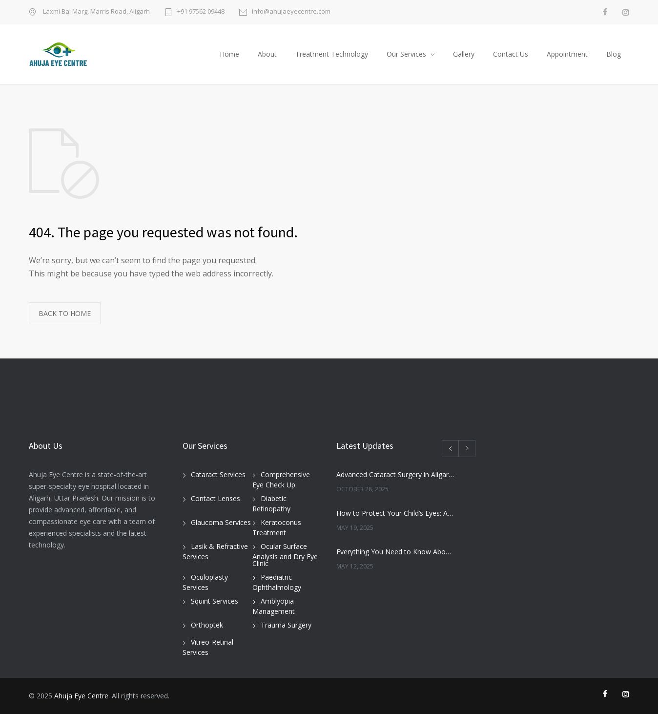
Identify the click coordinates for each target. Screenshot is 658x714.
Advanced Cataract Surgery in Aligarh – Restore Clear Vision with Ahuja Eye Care (395, 474)
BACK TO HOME (65, 313)
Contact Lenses (215, 498)
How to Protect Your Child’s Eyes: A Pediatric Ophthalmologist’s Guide (395, 513)
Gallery (463, 54)
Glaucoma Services (221, 522)
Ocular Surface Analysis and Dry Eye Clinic (285, 555)
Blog (613, 54)
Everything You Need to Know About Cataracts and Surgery (395, 551)
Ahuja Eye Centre (81, 695)
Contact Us (510, 54)
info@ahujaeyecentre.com (291, 12)
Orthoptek (207, 625)
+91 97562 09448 (201, 12)
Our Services (406, 54)
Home (229, 54)
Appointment (567, 54)
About (267, 54)
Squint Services (214, 601)
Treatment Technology (331, 54)
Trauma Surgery (286, 625)
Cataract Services (218, 474)
